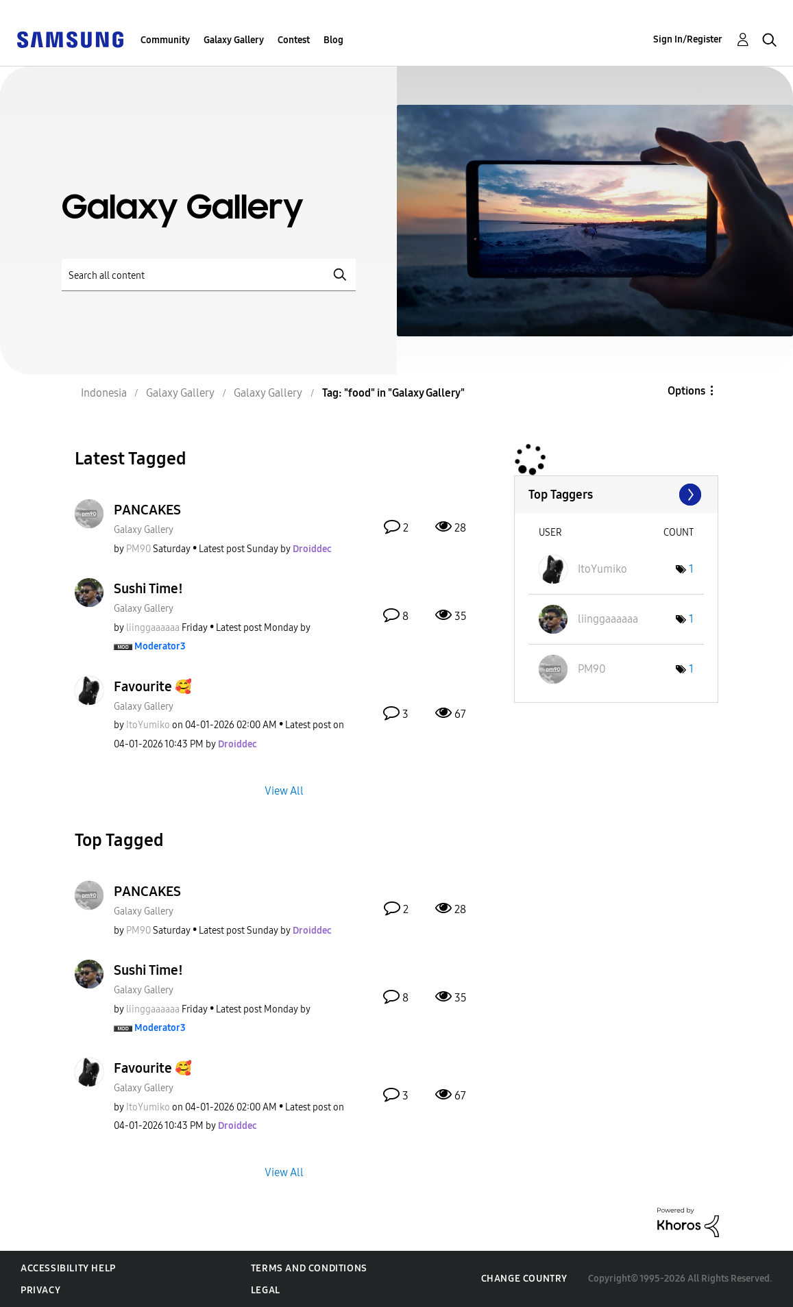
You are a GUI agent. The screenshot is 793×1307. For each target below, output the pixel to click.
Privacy (40, 1290)
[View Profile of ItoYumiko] (148, 725)
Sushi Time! (148, 588)
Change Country (524, 1278)
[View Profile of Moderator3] (160, 646)
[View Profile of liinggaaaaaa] (153, 628)
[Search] (209, 275)
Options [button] (686, 390)
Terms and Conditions (309, 1268)
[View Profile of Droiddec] (312, 549)
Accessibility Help (68, 1268)
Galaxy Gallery (234, 40)
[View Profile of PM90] (138, 549)
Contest (294, 40)
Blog (333, 40)
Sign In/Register (687, 39)
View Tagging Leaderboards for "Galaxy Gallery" (616, 494)
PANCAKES (147, 509)
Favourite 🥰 (153, 686)
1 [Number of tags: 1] (691, 568)
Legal (265, 1290)
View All (284, 790)
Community (165, 40)
